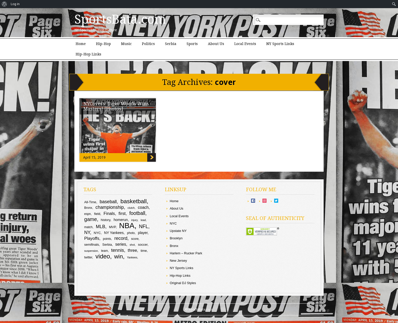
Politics (148, 44)
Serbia (170, 44)
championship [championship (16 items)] (109, 207)
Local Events (245, 44)
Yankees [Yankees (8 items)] (132, 257)
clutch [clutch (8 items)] (131, 207)
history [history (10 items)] (105, 220)
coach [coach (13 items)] (143, 207)
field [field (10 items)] (97, 214)
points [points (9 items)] (107, 239)
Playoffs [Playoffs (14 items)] (91, 238)
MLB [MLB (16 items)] (100, 226)
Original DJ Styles (183, 283)
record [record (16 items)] (120, 238)
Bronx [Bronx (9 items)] (88, 208)
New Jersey (178, 260)
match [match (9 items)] (88, 227)
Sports (192, 44)
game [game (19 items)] (90, 219)
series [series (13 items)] (120, 244)
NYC (173, 223)
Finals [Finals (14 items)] (109, 213)
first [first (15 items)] (122, 213)
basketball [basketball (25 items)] (134, 201)
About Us (216, 44)
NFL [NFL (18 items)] (143, 226)
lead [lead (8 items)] (143, 220)
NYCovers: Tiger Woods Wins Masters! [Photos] (116, 106)
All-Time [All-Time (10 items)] (90, 202)
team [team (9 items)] (104, 251)
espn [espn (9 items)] (87, 214)
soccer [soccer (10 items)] (143, 244)
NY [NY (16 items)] (87, 232)
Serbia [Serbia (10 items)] (107, 244)
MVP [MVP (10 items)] (112, 227)
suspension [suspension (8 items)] (91, 250)
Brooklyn (176, 238)
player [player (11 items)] (143, 233)
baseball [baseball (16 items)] (108, 201)
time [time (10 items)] (144, 251)
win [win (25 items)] (118, 256)
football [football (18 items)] (137, 213)
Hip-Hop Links (88, 54)
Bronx (174, 246)
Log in (15, 4)
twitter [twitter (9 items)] (88, 257)
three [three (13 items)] (132, 250)
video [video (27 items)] (102, 256)
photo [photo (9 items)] (131, 233)
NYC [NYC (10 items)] (97, 233)
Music (126, 44)
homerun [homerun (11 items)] (121, 220)
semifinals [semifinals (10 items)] (91, 244)
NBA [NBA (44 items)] (126, 225)
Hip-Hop (103, 44)
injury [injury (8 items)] (134, 220)
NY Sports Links (280, 44)
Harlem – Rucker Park (186, 253)
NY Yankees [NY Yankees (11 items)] (114, 233)
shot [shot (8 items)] (132, 244)
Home (81, 44)
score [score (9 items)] (135, 239)
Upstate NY (178, 231)
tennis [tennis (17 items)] (117, 250)
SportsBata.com (120, 19)
